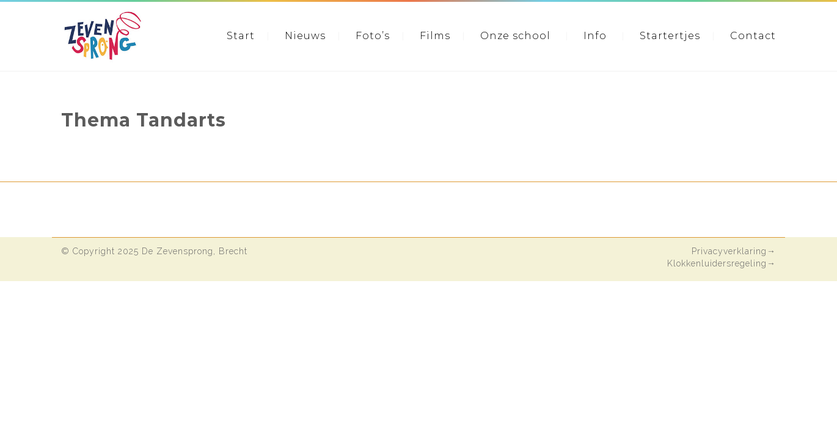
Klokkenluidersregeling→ (721, 263)
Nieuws (305, 36)
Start (241, 36)
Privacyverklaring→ (734, 251)
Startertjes (670, 36)
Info (595, 36)
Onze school (515, 36)
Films (435, 36)
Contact (753, 36)
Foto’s (373, 36)
